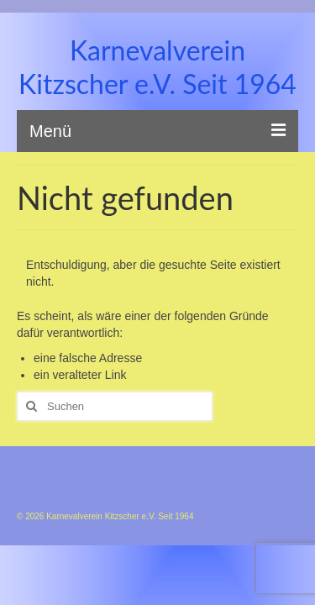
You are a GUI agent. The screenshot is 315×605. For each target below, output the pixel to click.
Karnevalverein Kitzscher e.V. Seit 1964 (157, 67)
